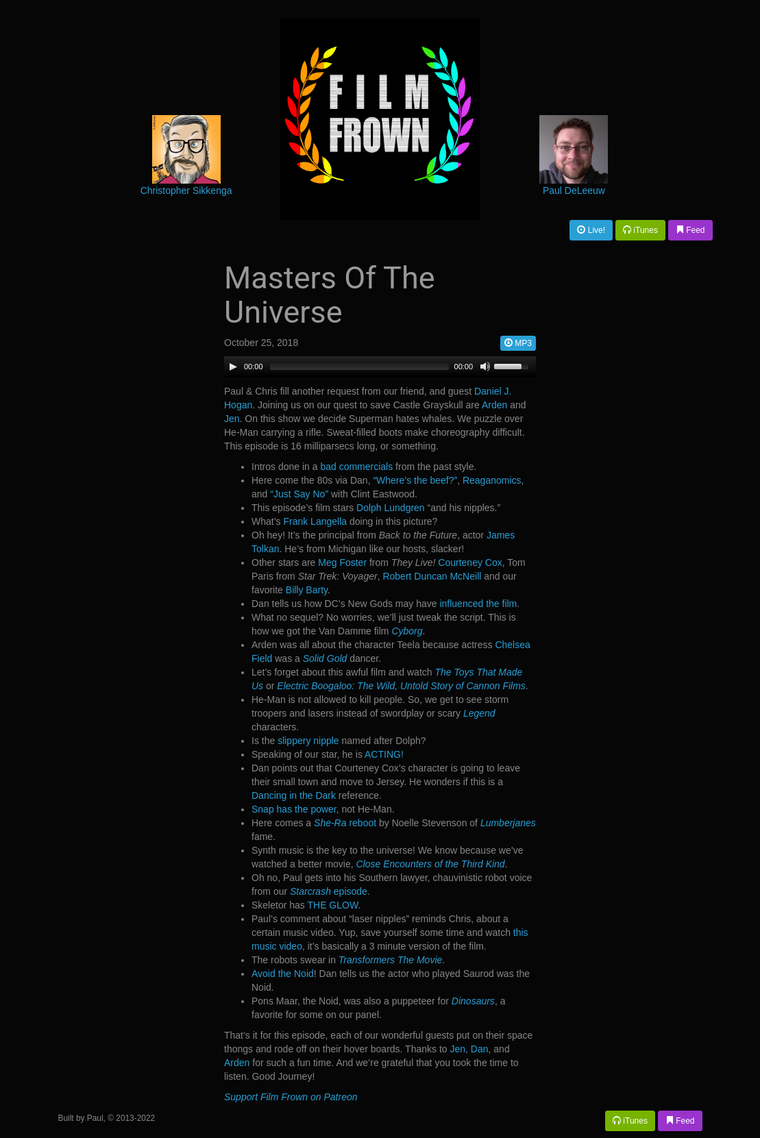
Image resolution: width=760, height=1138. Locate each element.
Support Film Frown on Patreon (291, 1096)
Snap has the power (294, 809)
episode (328, 891)
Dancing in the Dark (294, 795)
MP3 (518, 343)
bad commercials (356, 466)
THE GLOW (332, 905)
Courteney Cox (470, 562)
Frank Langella (315, 521)
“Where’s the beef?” (415, 480)
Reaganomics (492, 480)
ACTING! (384, 754)
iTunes (640, 230)
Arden (494, 404)
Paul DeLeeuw (574, 190)
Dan (480, 1048)
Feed (690, 230)
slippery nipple (308, 740)
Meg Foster (342, 562)
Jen (232, 418)
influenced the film (478, 603)
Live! (591, 230)
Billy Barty (307, 589)
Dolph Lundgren (390, 507)
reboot (345, 822)
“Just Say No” (299, 493)
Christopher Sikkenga (186, 190)
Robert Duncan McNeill (431, 576)
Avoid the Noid (283, 973)
